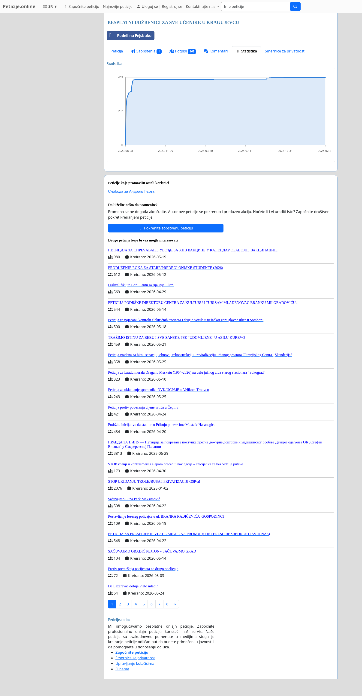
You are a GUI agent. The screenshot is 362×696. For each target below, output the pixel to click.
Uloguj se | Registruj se (159, 6)
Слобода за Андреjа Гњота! (131, 191)
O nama (122, 669)
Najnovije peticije (118, 6)
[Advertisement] (59, 82)
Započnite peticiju (81, 6)
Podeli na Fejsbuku (129, 35)
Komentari (216, 51)
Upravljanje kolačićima (134, 663)
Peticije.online (19, 6)
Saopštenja (146, 51)
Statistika (246, 51)
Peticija (117, 51)
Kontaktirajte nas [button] (201, 6)
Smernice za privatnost (284, 51)
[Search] (255, 6)
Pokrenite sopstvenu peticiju (166, 228)
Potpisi (182, 51)
